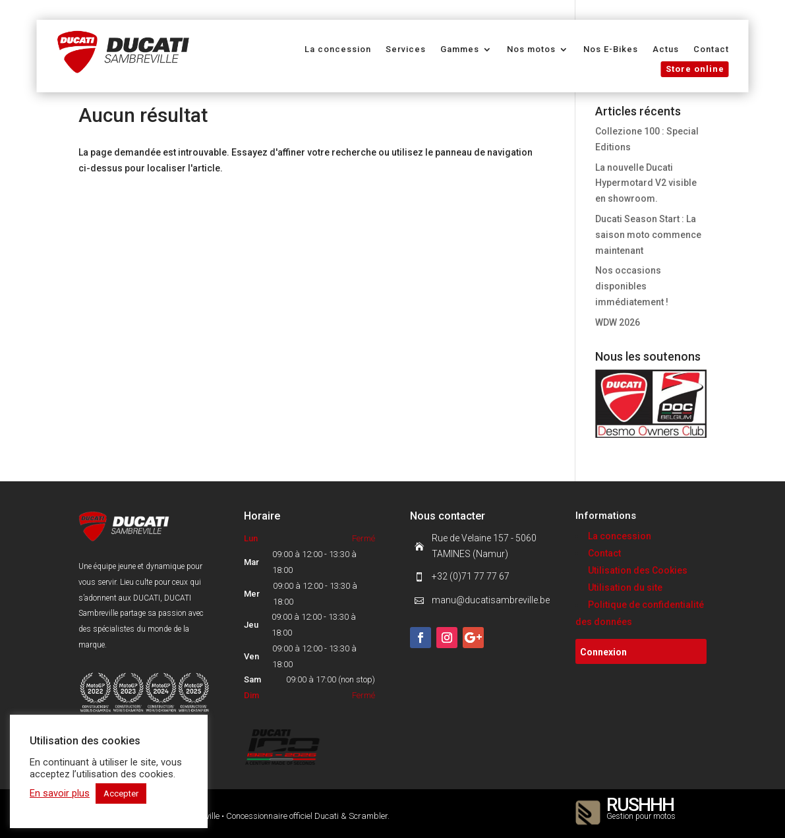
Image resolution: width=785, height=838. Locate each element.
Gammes (459, 49)
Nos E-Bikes (610, 49)
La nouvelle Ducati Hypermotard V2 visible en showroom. (646, 183)
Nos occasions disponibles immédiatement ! (631, 286)
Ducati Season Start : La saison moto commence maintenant (648, 235)
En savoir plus (60, 793)
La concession (338, 49)
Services (406, 49)
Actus (666, 49)
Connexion (603, 652)
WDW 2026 (617, 322)
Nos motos (531, 49)
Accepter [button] (120, 793)
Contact (711, 49)
